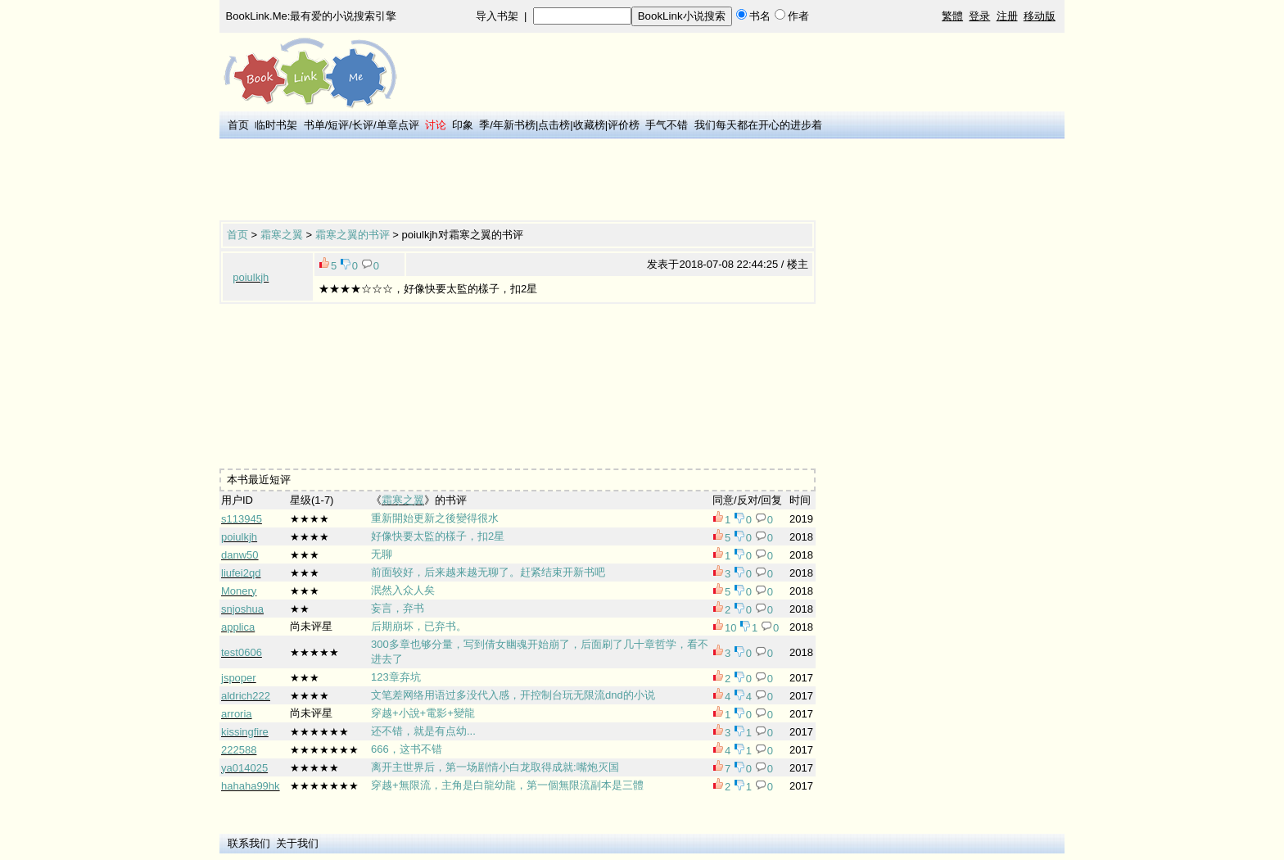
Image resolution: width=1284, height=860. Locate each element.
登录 (979, 16)
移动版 (1040, 16)
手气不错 (666, 125)
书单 (314, 125)
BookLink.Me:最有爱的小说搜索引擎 (311, 16)
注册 (1007, 16)
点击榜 (554, 125)
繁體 (952, 16)
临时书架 (276, 125)
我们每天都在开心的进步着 (758, 125)
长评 (362, 125)
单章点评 (398, 125)
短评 (338, 125)
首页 (238, 125)
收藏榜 (589, 125)
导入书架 (497, 16)
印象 (462, 125)
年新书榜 (514, 125)
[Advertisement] (517, 181)
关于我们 (297, 843)
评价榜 (624, 125)
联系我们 (249, 843)
